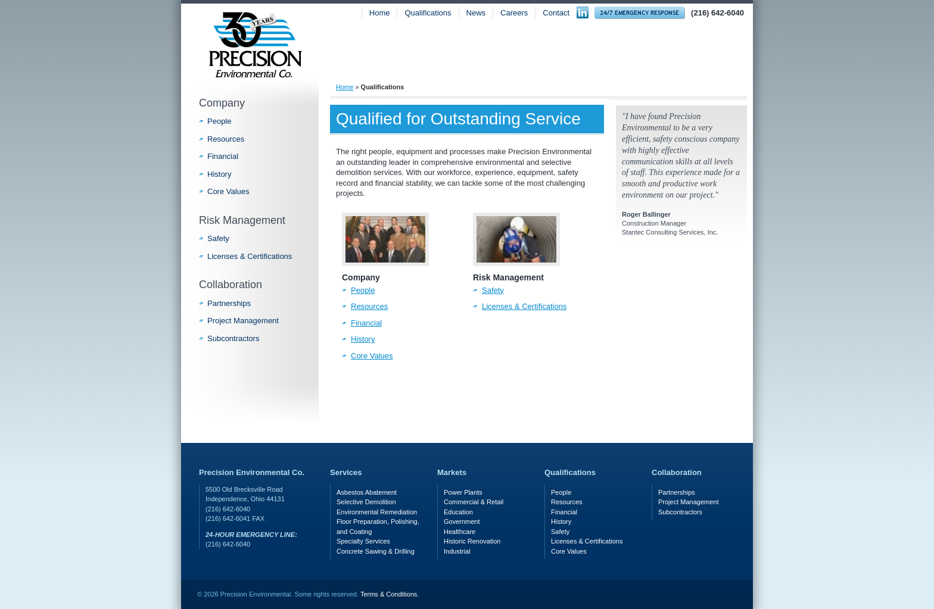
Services (511, 58)
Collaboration (230, 285)
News (476, 12)
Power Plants (463, 492)
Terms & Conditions (388, 594)
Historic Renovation (472, 541)
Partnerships (229, 303)
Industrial (457, 551)
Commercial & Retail (473, 501)
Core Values (372, 355)
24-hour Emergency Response (639, 13)
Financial (366, 322)
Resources (369, 306)
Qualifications (427, 12)
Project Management (243, 320)
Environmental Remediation (377, 512)
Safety (702, 58)
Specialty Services (363, 541)
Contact (556, 12)
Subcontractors (233, 338)
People (363, 290)
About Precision (396, 58)
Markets (608, 58)
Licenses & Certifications (524, 306)
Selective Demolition (366, 501)
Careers (514, 12)
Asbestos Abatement (367, 492)
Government (462, 521)
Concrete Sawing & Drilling (376, 551)
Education (458, 512)
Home (379, 12)
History (363, 339)
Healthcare (459, 531)
